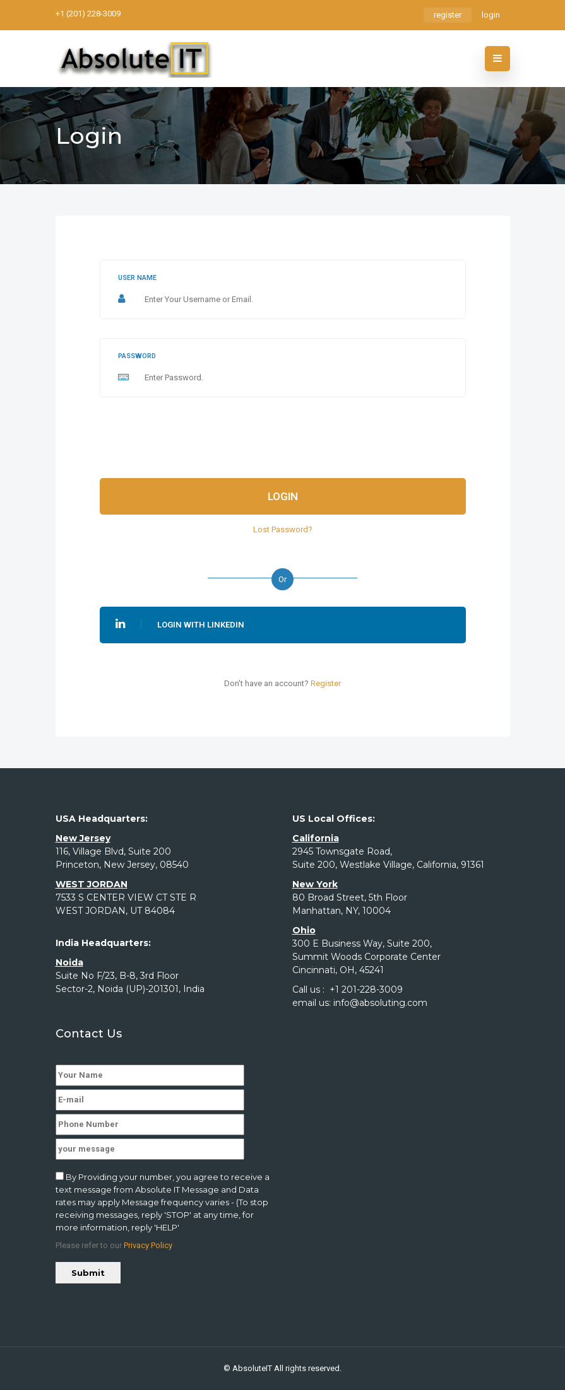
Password (137, 356)
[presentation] (196, 440)
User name (137, 278)
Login (283, 496)
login (491, 15)
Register (326, 683)
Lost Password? (282, 529)
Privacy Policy (148, 1245)
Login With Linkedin (180, 623)
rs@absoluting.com (176, 13)
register (447, 15)
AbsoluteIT (252, 1368)
